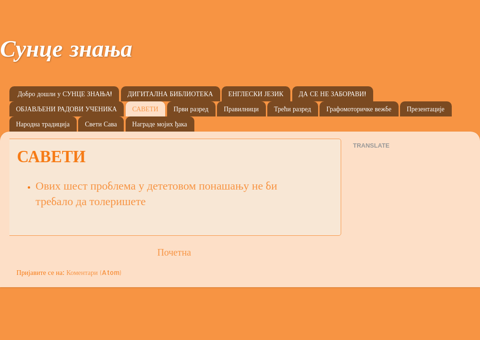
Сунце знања (66, 52)
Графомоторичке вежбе (358, 109)
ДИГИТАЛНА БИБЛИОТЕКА (170, 94)
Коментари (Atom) (93, 272)
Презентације (425, 109)
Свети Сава (101, 124)
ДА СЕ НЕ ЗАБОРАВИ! (332, 94)
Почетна (174, 252)
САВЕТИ (145, 109)
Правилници (241, 109)
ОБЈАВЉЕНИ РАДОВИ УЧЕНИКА (66, 109)
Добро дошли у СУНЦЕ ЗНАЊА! (65, 94)
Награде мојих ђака (159, 124)
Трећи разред (292, 109)
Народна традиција (43, 124)
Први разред (191, 109)
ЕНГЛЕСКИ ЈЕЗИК (255, 94)
